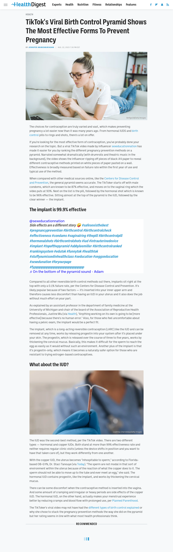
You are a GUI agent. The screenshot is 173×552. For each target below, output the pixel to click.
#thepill (92, 235)
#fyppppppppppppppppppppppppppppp (56, 267)
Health (69, 4)
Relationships (113, 4)
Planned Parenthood (125, 500)
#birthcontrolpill (110, 235)
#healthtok (90, 251)
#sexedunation (40, 262)
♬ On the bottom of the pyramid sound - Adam (66, 271)
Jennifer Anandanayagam (41, 47)
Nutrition (83, 4)
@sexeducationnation (47, 221)
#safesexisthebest (95, 225)
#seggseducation (105, 256)
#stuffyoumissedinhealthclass (51, 256)
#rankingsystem (41, 251)
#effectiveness (40, 235)
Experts (56, 4)
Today (80, 464)
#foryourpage (61, 262)
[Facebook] (150, 5)
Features (131, 4)
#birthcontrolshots (67, 241)
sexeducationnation (124, 146)
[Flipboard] (156, 5)
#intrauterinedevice (103, 241)
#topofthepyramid (56, 246)
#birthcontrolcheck (97, 230)
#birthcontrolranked (107, 246)
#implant (36, 246)
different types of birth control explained (114, 507)
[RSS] (167, 5)
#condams (59, 235)
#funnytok (73, 251)
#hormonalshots (41, 241)
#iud (85, 241)
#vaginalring (76, 235)
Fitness (97, 4)
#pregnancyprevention (45, 230)
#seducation (83, 256)
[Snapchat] (162, 5)
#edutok (60, 251)
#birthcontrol (72, 230)
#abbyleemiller (81, 246)
